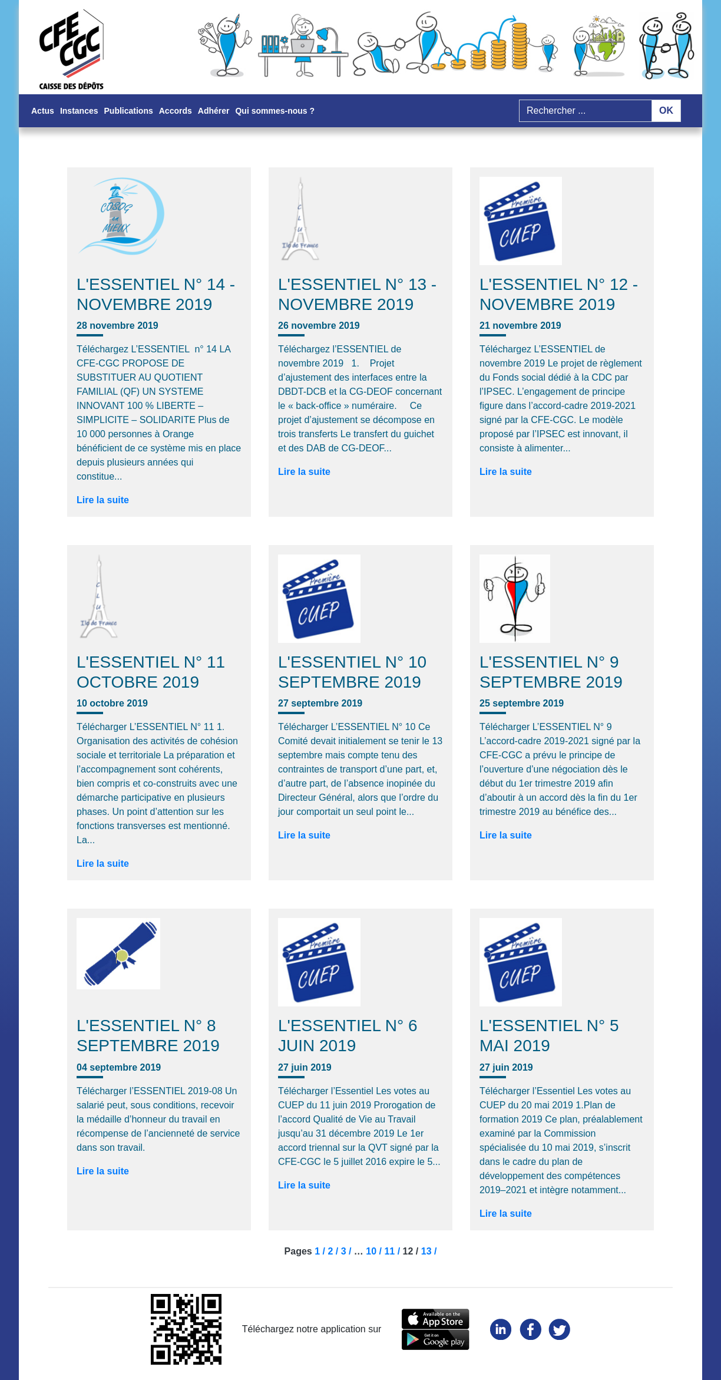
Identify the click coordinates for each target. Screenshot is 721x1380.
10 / (375, 1251)
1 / (321, 1251)
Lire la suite (103, 500)
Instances (79, 110)
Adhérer (214, 110)
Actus (42, 110)
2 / (334, 1251)
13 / (429, 1251)
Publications (128, 110)
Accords (175, 110)
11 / (393, 1251)
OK (666, 110)
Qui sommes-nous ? (275, 110)
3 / (347, 1251)
